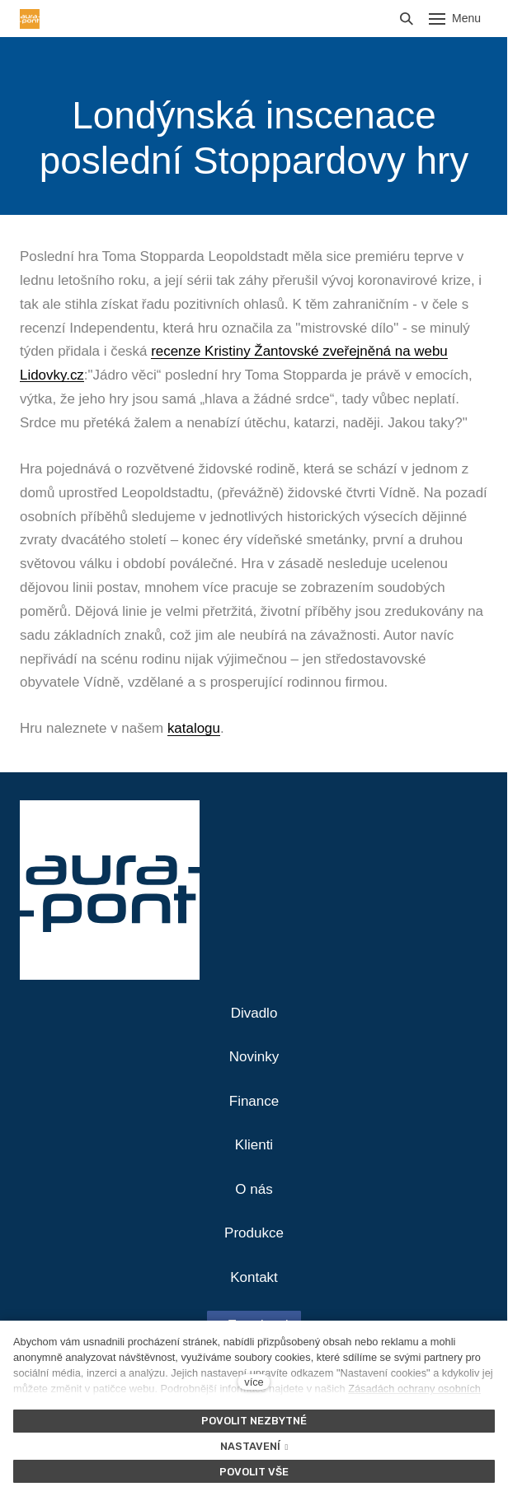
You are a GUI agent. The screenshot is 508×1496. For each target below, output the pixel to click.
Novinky (254, 1057)
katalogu (193, 728)
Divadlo (254, 1013)
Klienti (254, 1145)
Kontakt (254, 1277)
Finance (254, 1101)
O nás (253, 1189)
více (253, 1382)
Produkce (254, 1233)
